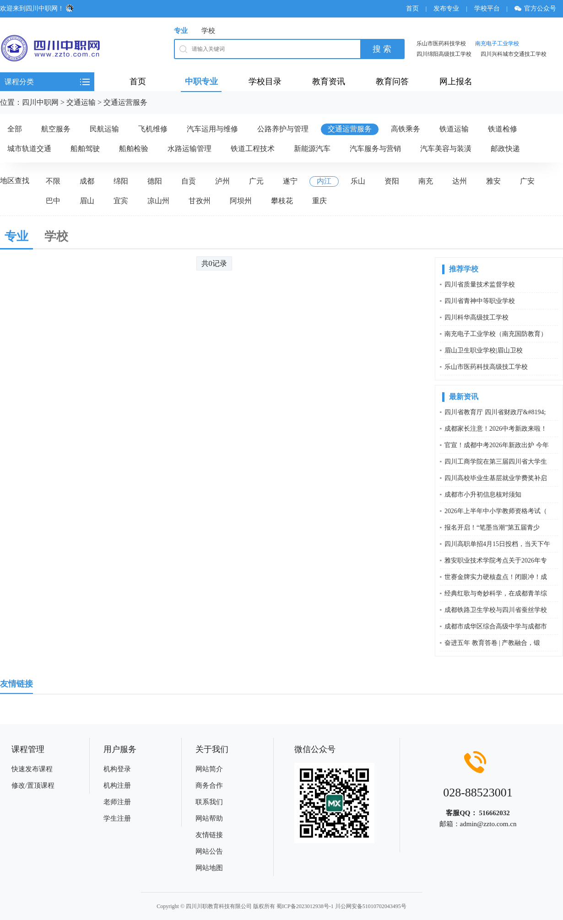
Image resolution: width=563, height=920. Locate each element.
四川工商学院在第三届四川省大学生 (495, 461)
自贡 (188, 181)
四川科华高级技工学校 (476, 317)
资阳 (391, 181)
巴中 (53, 201)
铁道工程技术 (253, 148)
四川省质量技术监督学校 (479, 284)
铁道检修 (502, 129)
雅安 (493, 181)
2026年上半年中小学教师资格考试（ (495, 511)
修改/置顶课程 (32, 785)
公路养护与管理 (283, 129)
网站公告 (209, 851)
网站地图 (209, 867)
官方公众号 (538, 8)
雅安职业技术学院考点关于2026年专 (495, 560)
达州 (459, 181)
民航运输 (104, 129)
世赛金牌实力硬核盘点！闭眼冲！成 (495, 577)
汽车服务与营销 (375, 148)
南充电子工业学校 (497, 43)
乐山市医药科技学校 (441, 43)
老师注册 (117, 802)
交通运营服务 (125, 102)
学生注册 (117, 818)
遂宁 (290, 181)
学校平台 (487, 8)
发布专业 (446, 8)
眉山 (87, 201)
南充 (425, 181)
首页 (412, 8)
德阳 (154, 181)
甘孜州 (200, 201)
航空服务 (55, 129)
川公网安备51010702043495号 (370, 906)
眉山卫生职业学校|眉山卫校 (483, 350)
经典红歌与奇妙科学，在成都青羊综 (495, 593)
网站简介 (209, 769)
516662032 (494, 813)
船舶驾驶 (85, 148)
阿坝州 (241, 201)
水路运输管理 (189, 148)
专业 (181, 30)
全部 (14, 129)
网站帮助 (209, 818)
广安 (527, 181)
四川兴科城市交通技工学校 (514, 54)
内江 (324, 181)
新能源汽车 (312, 148)
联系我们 (209, 802)
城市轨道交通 (29, 148)
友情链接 (209, 835)
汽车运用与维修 (212, 129)
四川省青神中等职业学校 (479, 301)
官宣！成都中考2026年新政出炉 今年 (496, 445)
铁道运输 (454, 129)
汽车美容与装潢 (445, 148)
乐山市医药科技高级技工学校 (486, 366)
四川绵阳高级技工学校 (444, 54)
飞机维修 (153, 129)
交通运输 (81, 102)
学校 (208, 30)
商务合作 (209, 785)
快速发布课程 (32, 769)
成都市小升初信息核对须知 (482, 494)
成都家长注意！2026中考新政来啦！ (495, 428)
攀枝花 (282, 201)
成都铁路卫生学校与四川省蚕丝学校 (495, 609)
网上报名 (455, 81)
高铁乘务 (405, 129)
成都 (87, 181)
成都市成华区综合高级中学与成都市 (495, 626)
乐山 (358, 181)
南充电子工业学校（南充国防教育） (495, 333)
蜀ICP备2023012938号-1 (305, 906)
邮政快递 (505, 148)
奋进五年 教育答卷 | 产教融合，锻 (492, 642)
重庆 (319, 201)
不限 (53, 181)
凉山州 (158, 201)
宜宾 (121, 201)
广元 (256, 181)
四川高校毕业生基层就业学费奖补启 (495, 478)
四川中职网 (40, 102)
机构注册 (117, 785)
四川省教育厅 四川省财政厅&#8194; (495, 412)
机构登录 (117, 769)
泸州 (222, 181)
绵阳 (121, 181)
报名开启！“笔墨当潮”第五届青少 (492, 527)
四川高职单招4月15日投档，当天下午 (497, 544)
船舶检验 (133, 148)
